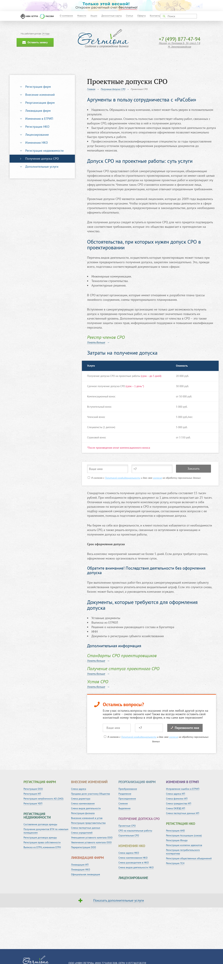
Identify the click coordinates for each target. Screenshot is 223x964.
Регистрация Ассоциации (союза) (184, 835)
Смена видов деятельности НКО (136, 867)
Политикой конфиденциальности (122, 477)
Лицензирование (37, 135)
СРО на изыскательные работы (135, 830)
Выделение (124, 808)
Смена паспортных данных (85, 827)
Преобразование (127, 788)
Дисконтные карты (111, 15)
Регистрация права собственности (42, 842)
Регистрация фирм (38, 87)
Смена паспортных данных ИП (182, 813)
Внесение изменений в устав (86, 818)
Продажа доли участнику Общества (90, 793)
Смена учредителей (82, 832)
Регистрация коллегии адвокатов (184, 845)
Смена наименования (83, 803)
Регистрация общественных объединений (189, 858)
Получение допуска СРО (42, 159)
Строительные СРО (128, 835)
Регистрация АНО (175, 830)
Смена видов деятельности (86, 808)
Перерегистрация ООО (83, 847)
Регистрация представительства (88, 822)
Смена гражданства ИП (178, 803)
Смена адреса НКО (128, 852)
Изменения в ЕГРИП (39, 119)
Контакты (155, 15)
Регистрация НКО (37, 127)
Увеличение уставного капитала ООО (91, 842)
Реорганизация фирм (40, 103)
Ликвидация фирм (38, 111)
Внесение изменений (40, 95)
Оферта (141, 15)
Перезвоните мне (185, 728)
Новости (81, 15)
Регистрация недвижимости (44, 151)
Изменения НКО (36, 143)
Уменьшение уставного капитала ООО (92, 837)
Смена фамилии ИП (176, 798)
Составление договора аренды (40, 824)
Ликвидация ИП (80, 864)
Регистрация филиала (83, 813)
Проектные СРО (127, 825)
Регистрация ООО (33, 788)
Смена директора (80, 798)
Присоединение (127, 798)
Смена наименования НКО (133, 857)
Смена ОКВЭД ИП (175, 808)
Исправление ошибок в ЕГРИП (182, 788)
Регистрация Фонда (176, 840)
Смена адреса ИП (175, 793)
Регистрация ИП (32, 793)
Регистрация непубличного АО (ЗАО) (43, 798)
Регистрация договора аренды (40, 837)
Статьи (129, 15)
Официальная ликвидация (85, 874)
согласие (157, 477)
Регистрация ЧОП (33, 803)
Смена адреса (78, 788)
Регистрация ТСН (175, 863)
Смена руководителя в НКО (133, 862)
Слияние (123, 803)
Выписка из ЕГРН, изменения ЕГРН (42, 847)
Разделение (124, 793)
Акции (93, 15)
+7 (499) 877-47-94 (179, 38)
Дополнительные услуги (41, 167)
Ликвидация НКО (80, 869)
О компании (66, 15)
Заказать (193, 469)
